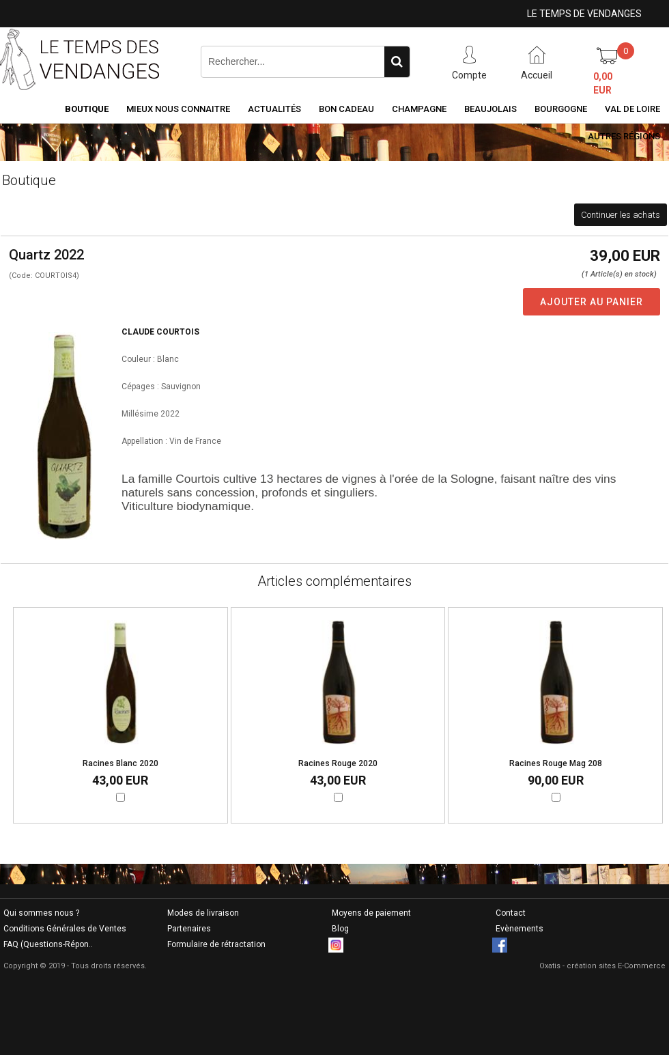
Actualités (274, 109)
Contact (511, 913)
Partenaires (189, 928)
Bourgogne (561, 109)
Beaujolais (490, 109)
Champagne (419, 109)
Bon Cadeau (346, 109)
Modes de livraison (203, 913)
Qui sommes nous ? (41, 913)
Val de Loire (632, 109)
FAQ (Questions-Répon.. (48, 944)
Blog (340, 928)
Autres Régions (624, 136)
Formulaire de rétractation (216, 944)
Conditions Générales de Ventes (64, 928)
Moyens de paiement (371, 913)
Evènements (519, 928)
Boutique (87, 109)
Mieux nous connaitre (178, 109)
